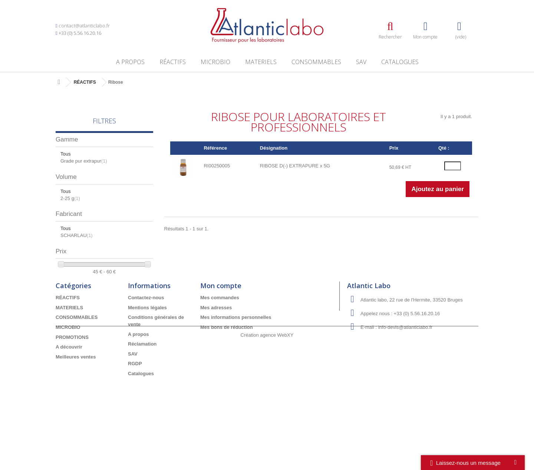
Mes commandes (219, 347)
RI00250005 (217, 166)
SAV (361, 62)
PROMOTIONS (72, 386)
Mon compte (220, 335)
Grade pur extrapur (83, 161)
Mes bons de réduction (226, 376)
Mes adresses (216, 357)
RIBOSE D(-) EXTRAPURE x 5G (295, 166)
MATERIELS (261, 62)
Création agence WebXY (267, 449)
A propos (130, 62)
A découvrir (69, 396)
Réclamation (142, 393)
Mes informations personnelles (235, 367)
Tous (65, 154)
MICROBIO (215, 62)
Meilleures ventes (76, 406)
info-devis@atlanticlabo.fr (405, 377)
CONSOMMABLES (316, 62)
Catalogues (400, 62)
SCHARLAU (76, 235)
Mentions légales (147, 357)
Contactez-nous (146, 347)
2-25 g (70, 198)
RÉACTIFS (172, 62)
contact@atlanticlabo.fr (84, 25)
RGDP (135, 413)
